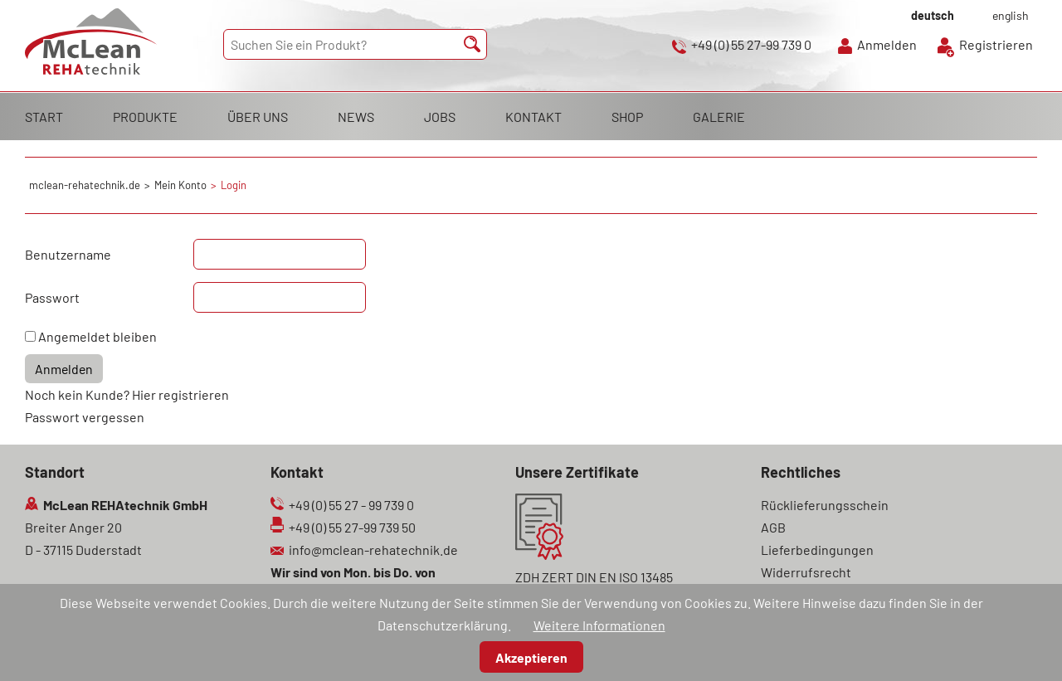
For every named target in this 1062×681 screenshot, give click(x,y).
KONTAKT (533, 116)
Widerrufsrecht (806, 572)
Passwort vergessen (84, 417)
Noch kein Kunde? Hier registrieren (127, 394)
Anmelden (887, 44)
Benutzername (68, 254)
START (44, 116)
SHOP (627, 116)
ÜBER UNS (257, 116)
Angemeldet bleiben (97, 336)
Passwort (52, 297)
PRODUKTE (145, 116)
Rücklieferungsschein (825, 505)
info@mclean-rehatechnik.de (373, 549)
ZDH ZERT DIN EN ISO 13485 (594, 577)
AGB (773, 527)
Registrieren (996, 44)
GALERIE (719, 116)
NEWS (356, 116)
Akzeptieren (531, 657)
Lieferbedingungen (817, 549)
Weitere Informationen (599, 625)
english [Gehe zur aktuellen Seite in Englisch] (1010, 15)
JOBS (439, 116)
